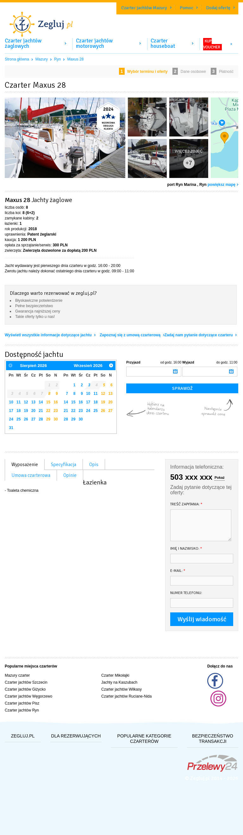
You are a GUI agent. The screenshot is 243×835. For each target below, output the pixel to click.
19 (26, 410)
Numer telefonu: (186, 593)
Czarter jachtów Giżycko (25, 689)
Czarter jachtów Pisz (22, 703)
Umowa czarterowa (30, 475)
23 (55, 410)
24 (11, 419)
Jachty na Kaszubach (119, 682)
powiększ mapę (221, 184)
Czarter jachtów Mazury (144, 7)
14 (41, 402)
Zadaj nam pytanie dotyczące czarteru (199, 335)
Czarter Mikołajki (115, 675)
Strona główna (17, 59)
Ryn (57, 59)
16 (55, 402)
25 (18, 419)
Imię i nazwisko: (186, 548)
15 (48, 402)
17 (11, 410)
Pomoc (186, 7)
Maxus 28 (75, 59)
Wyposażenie (24, 464)
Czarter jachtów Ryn (22, 710)
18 (18, 410)
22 (48, 410)
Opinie (70, 475)
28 (41, 419)
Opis (93, 464)
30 (55, 419)
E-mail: (177, 570)
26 (26, 419)
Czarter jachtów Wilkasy (121, 689)
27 (33, 419)
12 (26, 402)
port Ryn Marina (181, 184)
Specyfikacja (63, 464)
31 (11, 428)
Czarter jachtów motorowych (94, 43)
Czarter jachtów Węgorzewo (28, 696)
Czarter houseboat (163, 43)
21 (41, 410)
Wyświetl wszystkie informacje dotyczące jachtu (49, 335)
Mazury (41, 59)
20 (33, 410)
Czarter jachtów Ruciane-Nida (126, 696)
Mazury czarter (17, 675)
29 (48, 419)
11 (18, 402)
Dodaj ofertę (218, 7)
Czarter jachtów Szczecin (26, 682)
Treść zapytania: (186, 504)
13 (33, 402)
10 (11, 402)
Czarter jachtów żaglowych (23, 43)
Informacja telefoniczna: (197, 467)
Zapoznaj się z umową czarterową (130, 335)
